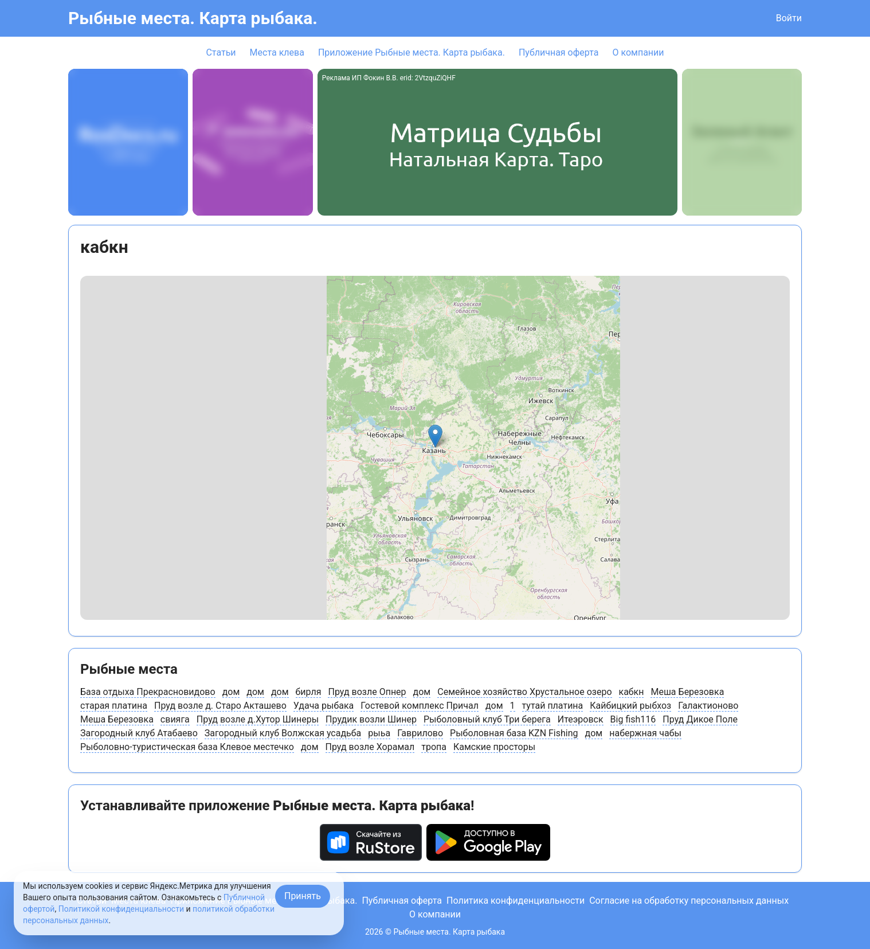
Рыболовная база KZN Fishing (514, 733)
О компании (638, 52)
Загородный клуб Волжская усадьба (283, 733)
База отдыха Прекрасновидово (147, 691)
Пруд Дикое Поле (700, 719)
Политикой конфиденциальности (121, 908)
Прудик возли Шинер (371, 719)
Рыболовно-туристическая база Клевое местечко (187, 746)
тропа (433, 746)
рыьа (379, 733)
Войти (789, 18)
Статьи (221, 52)
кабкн (631, 691)
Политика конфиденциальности (515, 900)
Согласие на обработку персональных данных (689, 900)
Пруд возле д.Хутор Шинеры (258, 719)
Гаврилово (420, 733)
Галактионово (708, 705)
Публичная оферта (559, 52)
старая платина (113, 705)
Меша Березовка (687, 691)
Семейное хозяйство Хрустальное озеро (524, 691)
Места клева (277, 52)
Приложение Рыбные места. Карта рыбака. (411, 52)
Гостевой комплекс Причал (419, 705)
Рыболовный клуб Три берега (487, 719)
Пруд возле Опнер (367, 691)
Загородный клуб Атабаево (139, 733)
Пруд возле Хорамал (370, 746)
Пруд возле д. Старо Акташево (220, 705)
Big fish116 (633, 719)
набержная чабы (645, 733)
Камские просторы (494, 746)
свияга (175, 719)
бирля (309, 691)
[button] (435, 436)
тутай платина (552, 705)
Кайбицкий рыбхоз (630, 705)
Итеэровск (580, 719)
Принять (302, 896)
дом (231, 691)
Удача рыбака (323, 705)
